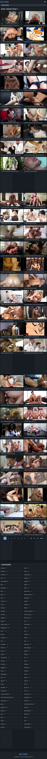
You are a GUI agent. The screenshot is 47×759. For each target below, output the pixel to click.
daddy (4, 621)
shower (27, 671)
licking (27, 578)
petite (27, 628)
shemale (27, 667)
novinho (27, 604)
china (3, 604)
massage (28, 598)
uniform (27, 701)
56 (31, 538)
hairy (3, 684)
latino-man (28, 575)
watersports (28, 711)
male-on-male (29, 594)
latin (26, 568)
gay (3, 677)
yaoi (26, 717)
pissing (27, 634)
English (45, 1)
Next (41, 538)
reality (27, 651)
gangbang (5, 674)
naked (27, 601)
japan (3, 704)
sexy (26, 661)
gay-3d (4, 681)
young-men (28, 727)
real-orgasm (28, 648)
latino (27, 571)
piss (26, 631)
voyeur (27, 707)
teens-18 (28, 687)
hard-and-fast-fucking (8, 697)
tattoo (27, 677)
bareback (5, 588)
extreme (4, 648)
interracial (5, 701)
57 (34, 538)
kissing (4, 724)
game (4, 671)
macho (27, 584)
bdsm (3, 594)
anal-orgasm (5, 581)
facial (3, 651)
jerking (4, 711)
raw (26, 641)
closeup (4, 614)
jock (3, 714)
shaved (27, 664)
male (26, 588)
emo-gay (4, 638)
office (27, 608)
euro (3, 641)
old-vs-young (28, 614)
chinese (4, 608)
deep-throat (5, 624)
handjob (4, 687)
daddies (4, 618)
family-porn (5, 657)
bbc (3, 591)
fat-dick (4, 664)
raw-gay (27, 644)
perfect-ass (28, 624)
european (5, 644)
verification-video (30, 704)
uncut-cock (28, 694)
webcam (27, 714)
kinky (3, 720)
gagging (4, 667)
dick (3, 631)
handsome (5, 691)
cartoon (4, 601)
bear (3, 598)
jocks (3, 717)
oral (26, 621)
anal (3, 578)
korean (4, 727)
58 (37, 538)
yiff (26, 720)
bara (3, 584)
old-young (28, 618)
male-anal (28, 591)
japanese (4, 707)
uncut (27, 691)
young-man (28, 724)
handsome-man (6, 694)
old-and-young (29, 611)
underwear (28, 697)
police (26, 638)
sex (26, 657)
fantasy (4, 661)
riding (27, 654)
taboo (27, 674)
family (4, 654)
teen (26, 684)
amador (4, 568)
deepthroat (5, 628)
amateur (5, 571)
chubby (4, 611)
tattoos (27, 681)
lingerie (27, 581)
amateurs (4, 575)
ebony (3, 634)
